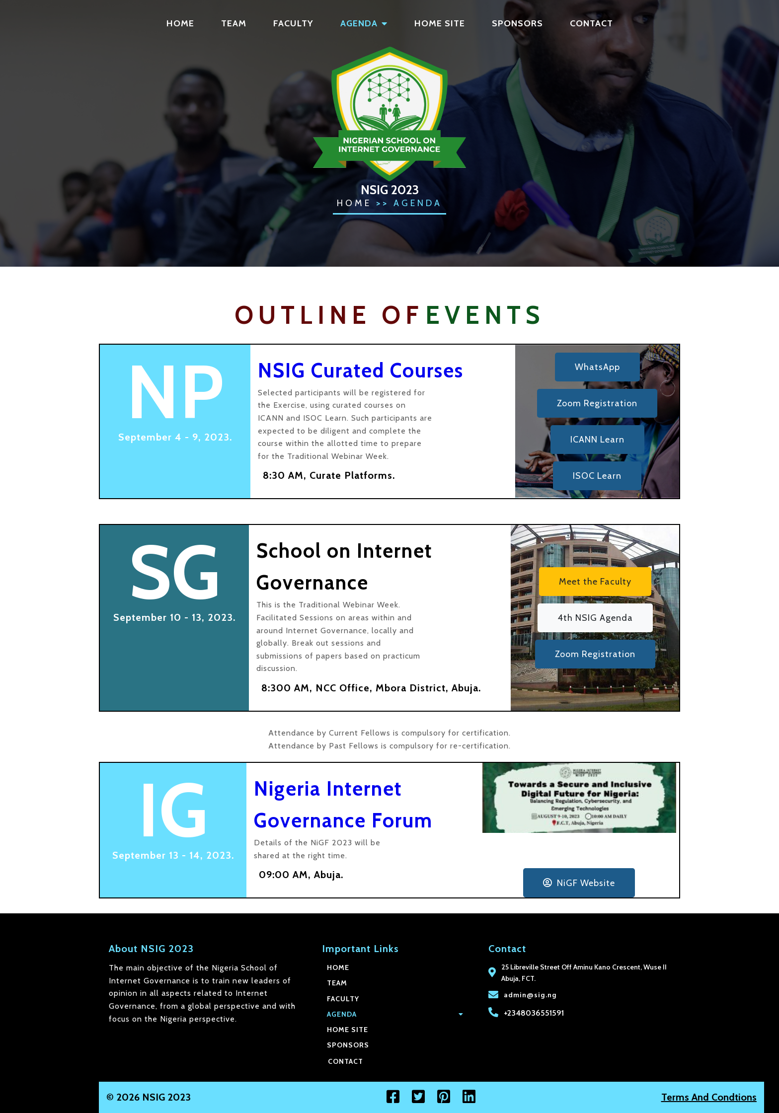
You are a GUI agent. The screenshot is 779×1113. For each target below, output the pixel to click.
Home (354, 203)
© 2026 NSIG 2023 (49, 1097)
